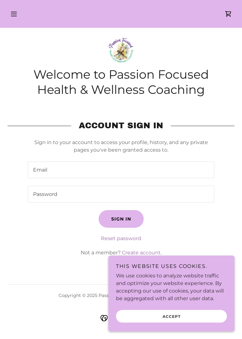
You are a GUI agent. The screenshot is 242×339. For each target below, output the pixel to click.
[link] (228, 14)
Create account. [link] (142, 253)
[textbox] (121, 169)
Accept (172, 316)
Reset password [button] (121, 238)
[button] (14, 14)
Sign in (121, 219)
